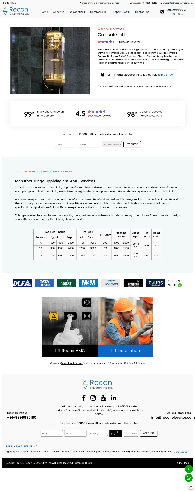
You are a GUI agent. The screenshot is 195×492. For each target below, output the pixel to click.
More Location (181, 451)
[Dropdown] (112, 144)
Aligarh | (25, 451)
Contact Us (142, 12)
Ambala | (56, 451)
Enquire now (68, 423)
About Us (58, 12)
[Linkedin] (113, 397)
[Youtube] (103, 397)
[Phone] (186, 467)
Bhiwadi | (168, 451)
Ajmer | (17, 451)
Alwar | (47, 451)
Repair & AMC (121, 12)
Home (44, 12)
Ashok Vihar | (79, 451)
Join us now (70, 134)
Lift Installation (125, 350)
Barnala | (116, 451)
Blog (13, 3)
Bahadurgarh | (94, 451)
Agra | (9, 451)
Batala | (126, 451)
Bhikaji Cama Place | (152, 451)
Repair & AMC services (72, 363)
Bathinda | (136, 451)
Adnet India (183, 463)
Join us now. (165, 75)
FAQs (89, 463)
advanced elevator (159, 86)
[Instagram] (93, 397)
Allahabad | (37, 451)
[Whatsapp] (187, 476)
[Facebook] (84, 397)
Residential (77, 12)
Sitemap (79, 463)
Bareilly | (106, 451)
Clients (5, 3)
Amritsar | (67, 451)
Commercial (99, 12)
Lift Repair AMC (70, 350)
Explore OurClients (175, 283)
